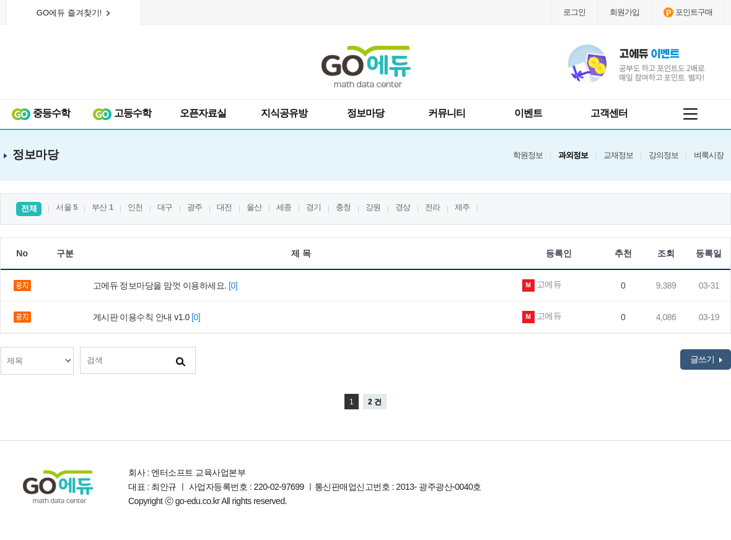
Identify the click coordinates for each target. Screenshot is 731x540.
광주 (195, 207)
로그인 (574, 12)
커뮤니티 (446, 113)
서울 (66, 207)
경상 (403, 207)
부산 (102, 207)
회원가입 (624, 12)
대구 (165, 207)
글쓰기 (706, 359)
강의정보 (663, 155)
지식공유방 (284, 113)
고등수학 (121, 113)
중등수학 (40, 113)
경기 (314, 207)
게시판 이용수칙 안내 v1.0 (148, 317)
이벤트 (528, 113)
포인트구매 (687, 12)
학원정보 (528, 155)
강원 (373, 207)
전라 (432, 207)
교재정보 (618, 155)
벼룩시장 (709, 155)
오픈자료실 (203, 113)
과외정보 (573, 155)
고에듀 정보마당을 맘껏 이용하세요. (167, 285)
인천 (135, 207)
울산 (254, 207)
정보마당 (365, 113)
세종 (284, 207)
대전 (224, 207)
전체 (29, 208)
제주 (462, 207)
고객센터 (609, 113)
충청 (343, 207)
